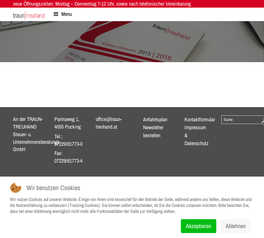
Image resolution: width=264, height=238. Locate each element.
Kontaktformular (200, 119)
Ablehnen (236, 226)
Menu (63, 14)
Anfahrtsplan (155, 119)
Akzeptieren (198, 226)
